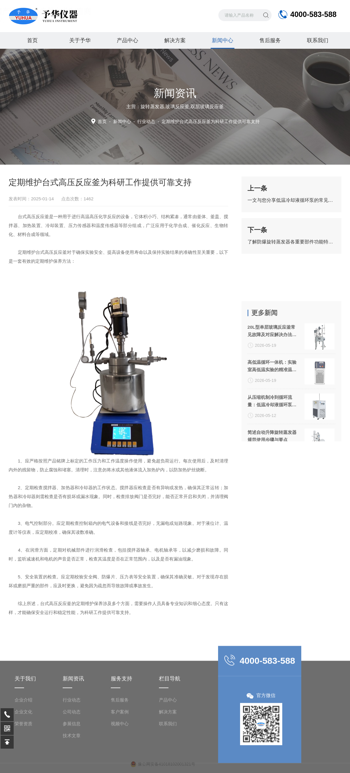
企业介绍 (23, 729)
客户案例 (120, 741)
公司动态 (72, 741)
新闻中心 (222, 43)
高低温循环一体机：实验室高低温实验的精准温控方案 (272, 405)
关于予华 (80, 40)
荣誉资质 (23, 753)
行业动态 (72, 729)
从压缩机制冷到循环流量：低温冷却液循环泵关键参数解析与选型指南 (272, 440)
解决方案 (175, 40)
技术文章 (72, 765)
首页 (32, 40)
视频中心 (120, 753)
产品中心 (127, 40)
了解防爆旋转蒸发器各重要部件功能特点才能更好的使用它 (291, 241)
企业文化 (23, 741)
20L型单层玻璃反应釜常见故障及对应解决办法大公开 (272, 370)
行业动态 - (198, 121)
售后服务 (270, 40)
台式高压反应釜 (51, 252)
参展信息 (72, 753)
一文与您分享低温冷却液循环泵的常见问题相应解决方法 (291, 200)
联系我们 (317, 40)
